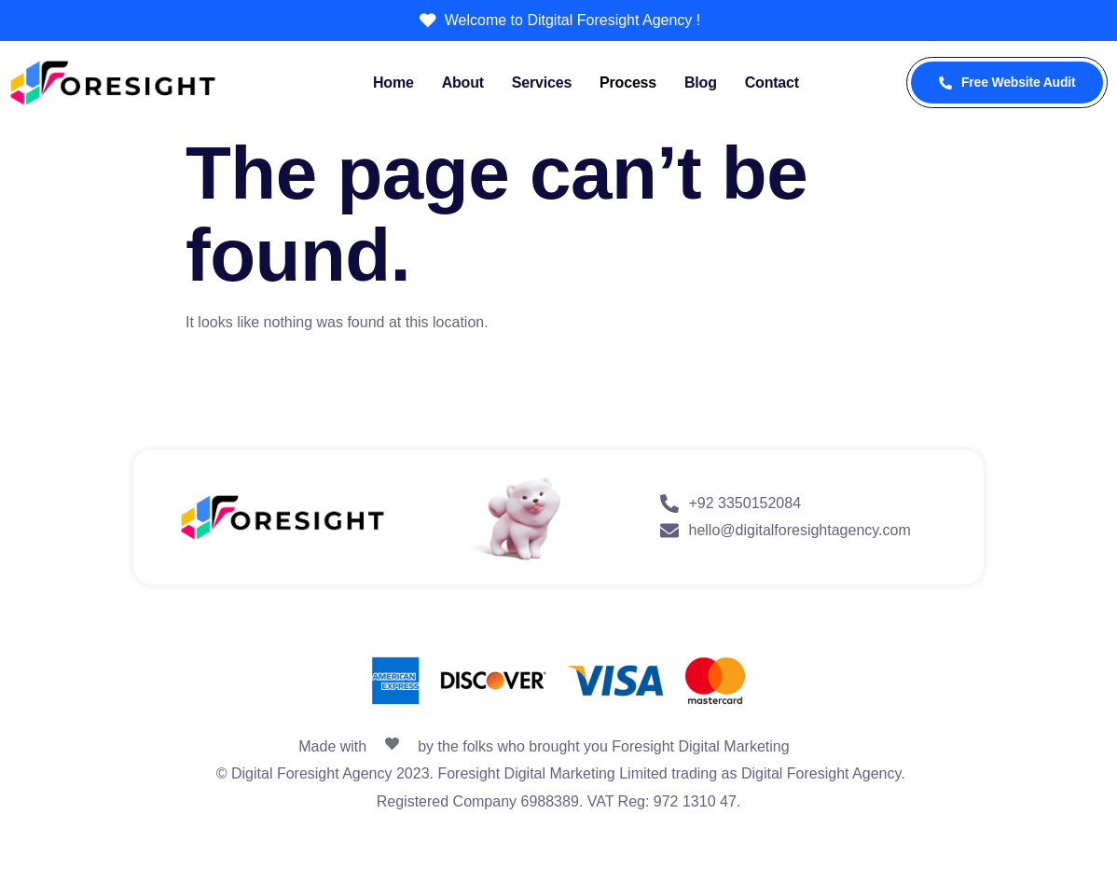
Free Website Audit (1007, 82)
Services (542, 82)
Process (628, 82)
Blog (700, 82)
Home (393, 82)
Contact (772, 82)
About (463, 82)
